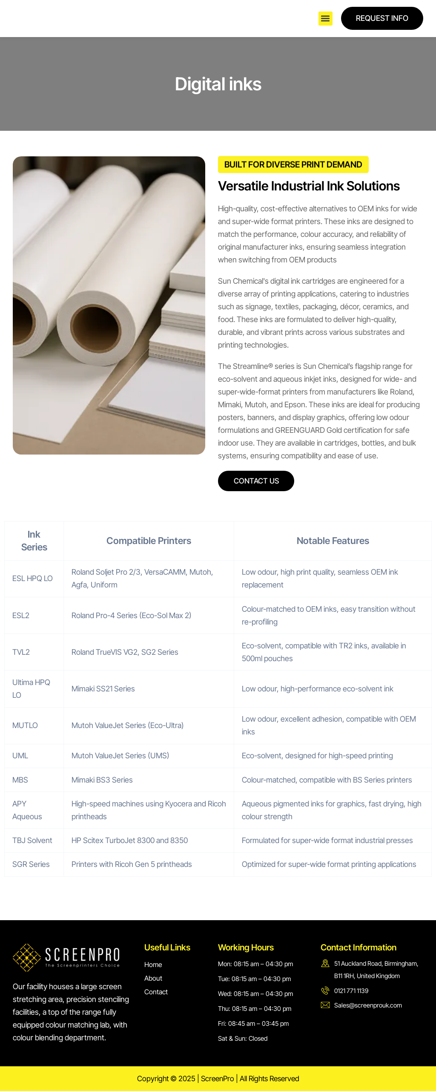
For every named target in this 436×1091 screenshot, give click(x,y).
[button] (325, 19)
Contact (156, 991)
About (153, 978)
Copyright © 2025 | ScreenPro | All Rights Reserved (218, 1078)
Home (153, 964)
